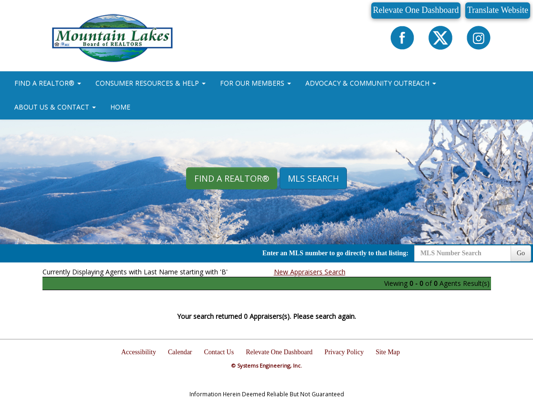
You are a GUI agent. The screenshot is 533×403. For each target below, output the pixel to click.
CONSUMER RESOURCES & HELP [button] (150, 82)
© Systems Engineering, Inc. (266, 365)
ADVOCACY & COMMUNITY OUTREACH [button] (370, 82)
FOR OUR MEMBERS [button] (255, 82)
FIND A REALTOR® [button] (47, 82)
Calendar (180, 352)
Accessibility (138, 352)
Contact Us (219, 352)
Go (521, 253)
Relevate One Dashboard (416, 10)
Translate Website (497, 10)
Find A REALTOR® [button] (231, 178)
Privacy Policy (344, 352)
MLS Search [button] (313, 178)
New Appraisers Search (309, 271)
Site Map (388, 352)
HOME (120, 106)
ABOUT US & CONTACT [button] (55, 106)
